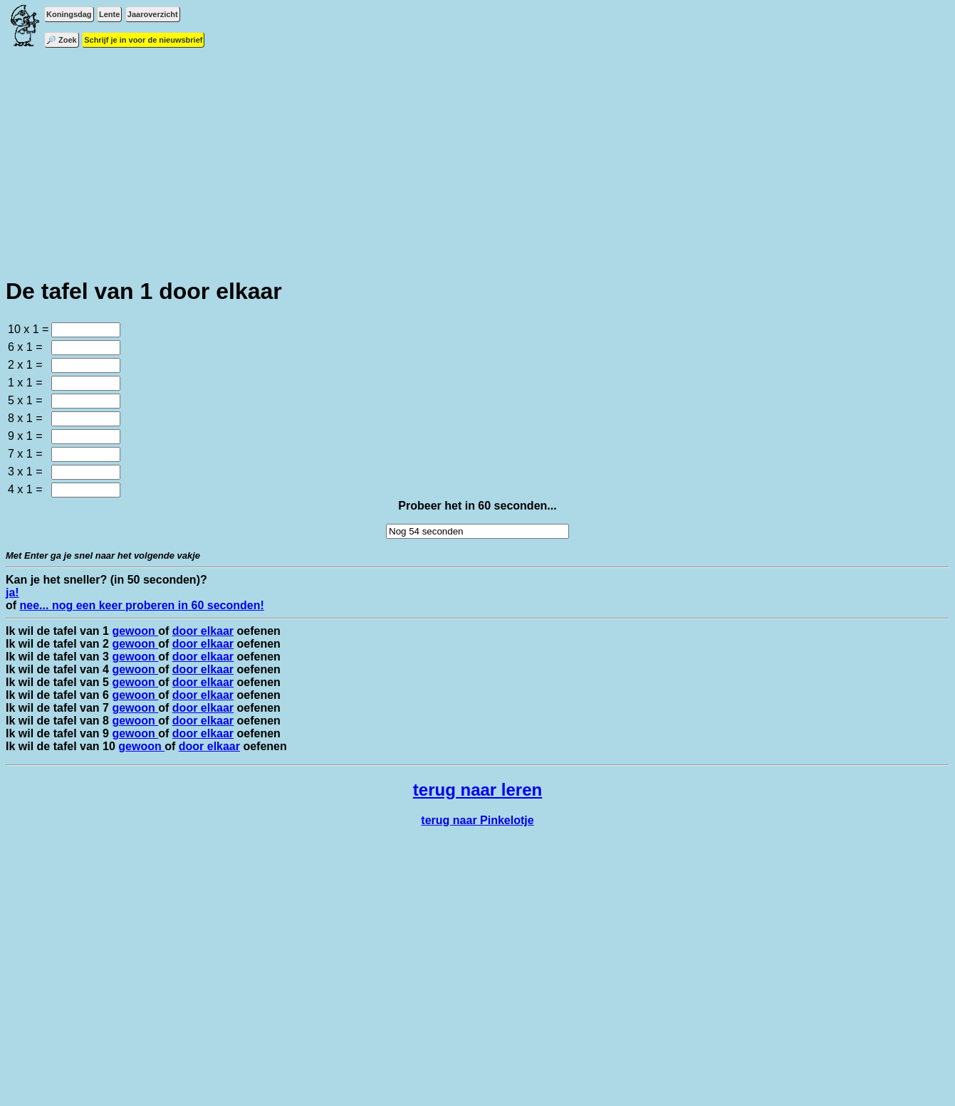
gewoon (135, 631)
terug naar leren (477, 789)
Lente (109, 14)
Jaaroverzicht (152, 14)
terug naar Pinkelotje (477, 820)
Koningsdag (69, 14)
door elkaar (203, 631)
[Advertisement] (478, 163)
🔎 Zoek (61, 40)
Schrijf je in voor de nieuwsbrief (143, 40)
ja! (12, 592)
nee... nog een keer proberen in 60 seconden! (142, 605)
